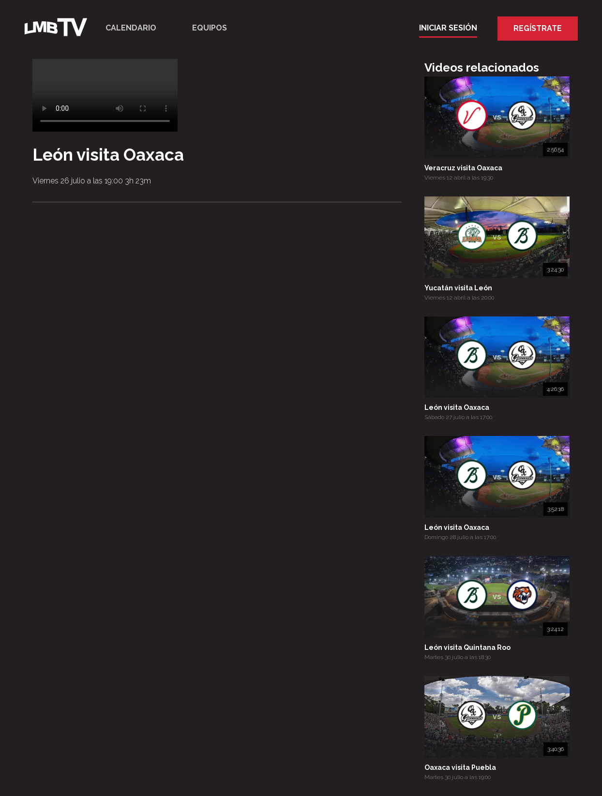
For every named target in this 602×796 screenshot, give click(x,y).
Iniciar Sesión (448, 27)
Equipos (209, 27)
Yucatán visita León (458, 288)
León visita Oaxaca (456, 407)
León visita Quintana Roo (467, 647)
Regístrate (537, 28)
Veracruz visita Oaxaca (463, 168)
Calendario (130, 27)
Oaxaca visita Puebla (460, 767)
